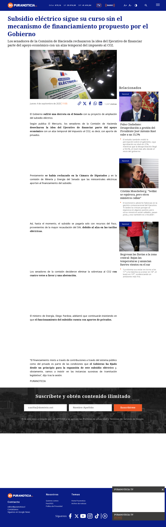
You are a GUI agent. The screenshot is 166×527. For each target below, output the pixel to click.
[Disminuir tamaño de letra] (130, 6)
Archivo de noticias (78, 450)
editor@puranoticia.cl (16, 454)
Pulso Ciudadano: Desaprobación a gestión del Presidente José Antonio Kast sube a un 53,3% (138, 131)
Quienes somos (52, 447)
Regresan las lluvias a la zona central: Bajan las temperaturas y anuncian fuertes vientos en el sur (138, 260)
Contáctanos (12, 456)
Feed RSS (49, 450)
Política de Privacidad (54, 453)
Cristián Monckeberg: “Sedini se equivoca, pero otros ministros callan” (138, 196)
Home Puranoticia (78, 447)
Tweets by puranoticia (133, 441)
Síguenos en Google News (18, 459)
